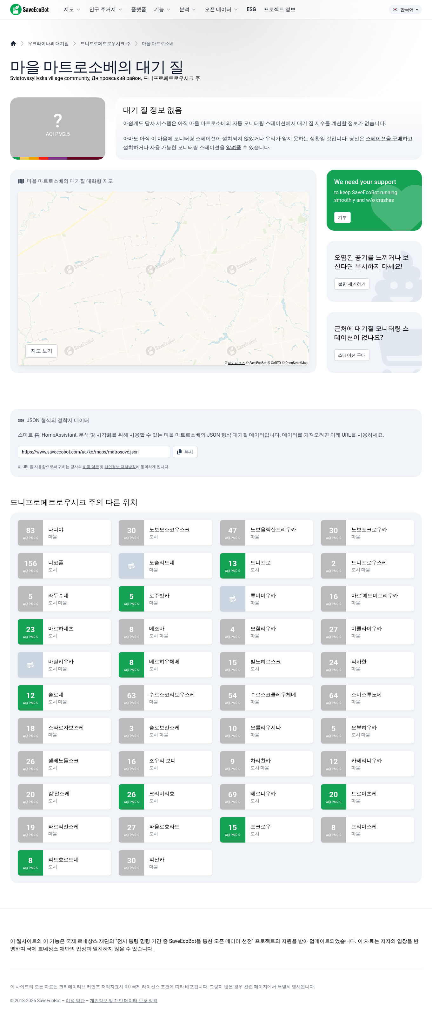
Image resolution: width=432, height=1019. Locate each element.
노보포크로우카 (380, 529)
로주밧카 (178, 595)
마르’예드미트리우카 (380, 595)
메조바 (178, 628)
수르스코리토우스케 (178, 694)
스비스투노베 (380, 694)
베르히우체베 (178, 661)
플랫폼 (138, 9)
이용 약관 (91, 467)
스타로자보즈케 (77, 727)
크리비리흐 (178, 793)
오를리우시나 (279, 727)
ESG (251, 9)
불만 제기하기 (351, 284)
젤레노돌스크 (77, 760)
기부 (342, 217)
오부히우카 (380, 727)
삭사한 (380, 661)
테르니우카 (279, 793)
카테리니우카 (380, 760)
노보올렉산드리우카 (279, 529)
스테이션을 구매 (384, 139)
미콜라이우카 (380, 628)
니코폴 (77, 562)
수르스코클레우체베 (279, 694)
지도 (73, 9)
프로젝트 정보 (280, 9)
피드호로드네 (77, 860)
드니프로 (279, 562)
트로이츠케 (380, 793)
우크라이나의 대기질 (48, 43)
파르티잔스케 (77, 826)
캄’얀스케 (77, 793)
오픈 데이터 (222, 9)
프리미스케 (380, 826)
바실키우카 (77, 661)
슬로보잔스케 (178, 727)
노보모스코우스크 (178, 529)
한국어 (405, 9)
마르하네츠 (77, 628)
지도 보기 (41, 351)
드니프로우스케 (380, 562)
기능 (163, 9)
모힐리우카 (279, 628)
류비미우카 (279, 595)
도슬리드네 (178, 562)
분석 (188, 9)
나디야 (77, 529)
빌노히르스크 (279, 661)
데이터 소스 (236, 363)
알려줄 (233, 147)
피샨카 (178, 860)
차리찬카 (279, 760)
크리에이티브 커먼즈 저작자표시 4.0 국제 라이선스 (109, 986)
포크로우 (279, 826)
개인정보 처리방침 (120, 467)
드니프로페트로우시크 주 (105, 43)
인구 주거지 (106, 9)
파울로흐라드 (178, 826)
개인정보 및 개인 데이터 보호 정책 (123, 1000)
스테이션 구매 (351, 355)
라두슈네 (77, 595)
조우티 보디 (178, 760)
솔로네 (77, 694)
